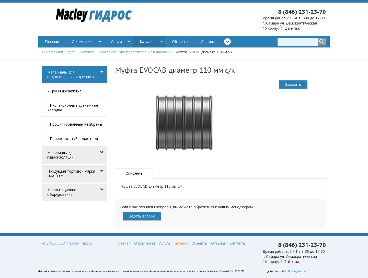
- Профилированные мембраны (75, 124)
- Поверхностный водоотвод (73, 138)
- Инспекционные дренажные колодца (73, 107)
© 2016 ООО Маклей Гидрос (67, 243)
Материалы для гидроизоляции (61, 155)
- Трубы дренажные (65, 91)
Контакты (237, 243)
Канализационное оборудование (62, 192)
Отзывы (208, 41)
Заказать (293, 84)
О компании (82, 41)
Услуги (116, 41)
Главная (52, 41)
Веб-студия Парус (298, 271)
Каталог (147, 41)
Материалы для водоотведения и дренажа (70, 74)
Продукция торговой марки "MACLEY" (71, 173)
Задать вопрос (142, 216)
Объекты (180, 41)
